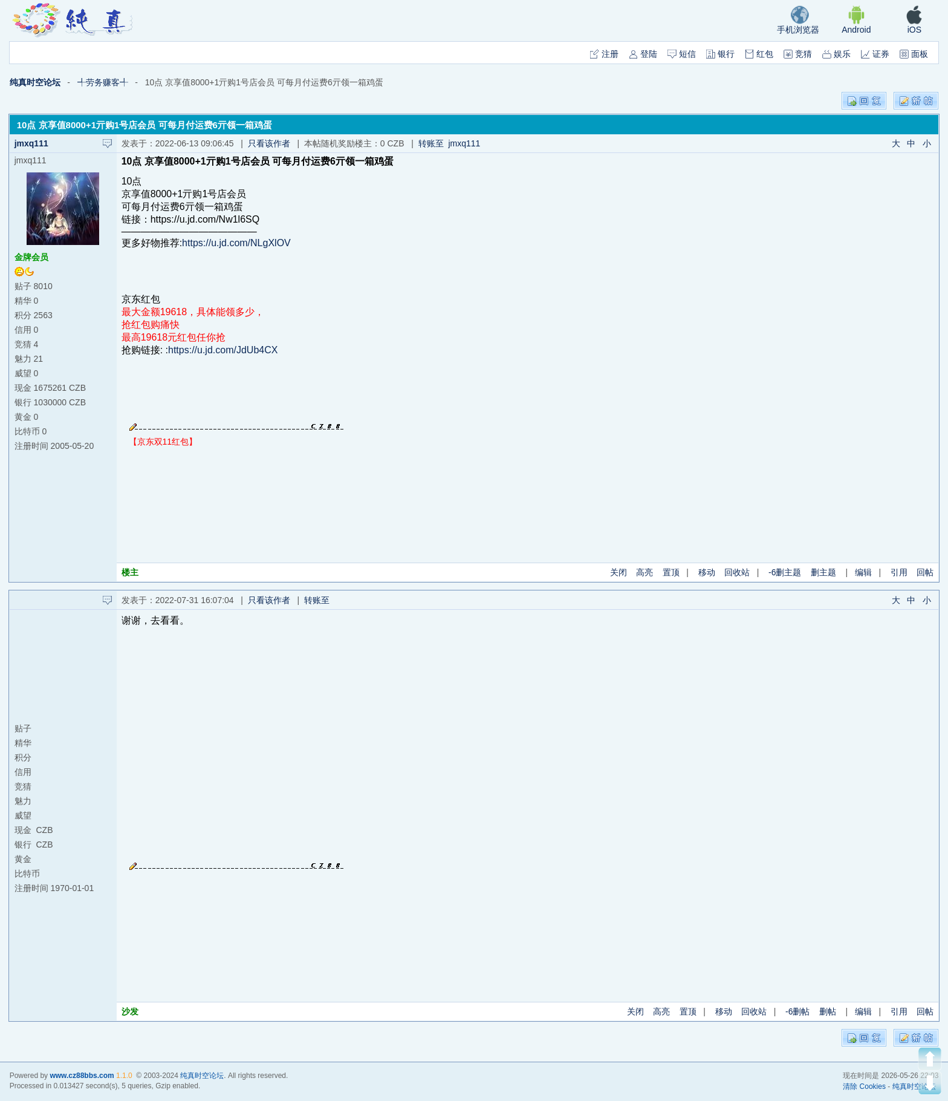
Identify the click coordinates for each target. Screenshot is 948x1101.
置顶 (671, 572)
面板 (914, 54)
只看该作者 (269, 143)
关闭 (618, 572)
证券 (875, 54)
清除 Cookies (864, 1086)
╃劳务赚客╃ (102, 82)
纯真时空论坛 (35, 82)
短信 (681, 54)
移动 (706, 572)
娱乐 (836, 54)
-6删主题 (784, 572)
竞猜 (798, 54)
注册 (604, 54)
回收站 (737, 572)
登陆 (643, 54)
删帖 (827, 1011)
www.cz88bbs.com (82, 1075)
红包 (759, 54)
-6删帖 (797, 1011)
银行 (720, 54)
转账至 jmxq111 (449, 143)
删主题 (823, 572)
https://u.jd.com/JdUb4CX (223, 350)
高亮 (644, 572)
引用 (899, 572)
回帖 (925, 572)
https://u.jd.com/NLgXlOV (236, 243)
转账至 (319, 600)
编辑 (863, 572)
